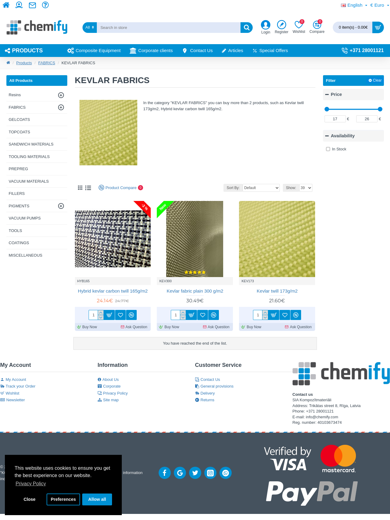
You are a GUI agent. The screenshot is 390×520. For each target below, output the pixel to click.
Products (24, 63)
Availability (343, 135)
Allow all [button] (97, 499)
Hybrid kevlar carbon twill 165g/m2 (113, 290)
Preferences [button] (63, 499)
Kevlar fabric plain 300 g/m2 (195, 290)
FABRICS (46, 63)
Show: (291, 188)
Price (336, 94)
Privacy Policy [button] (31, 483)
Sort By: (233, 188)
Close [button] (29, 499)
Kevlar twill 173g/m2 (277, 290)
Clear (377, 80)
